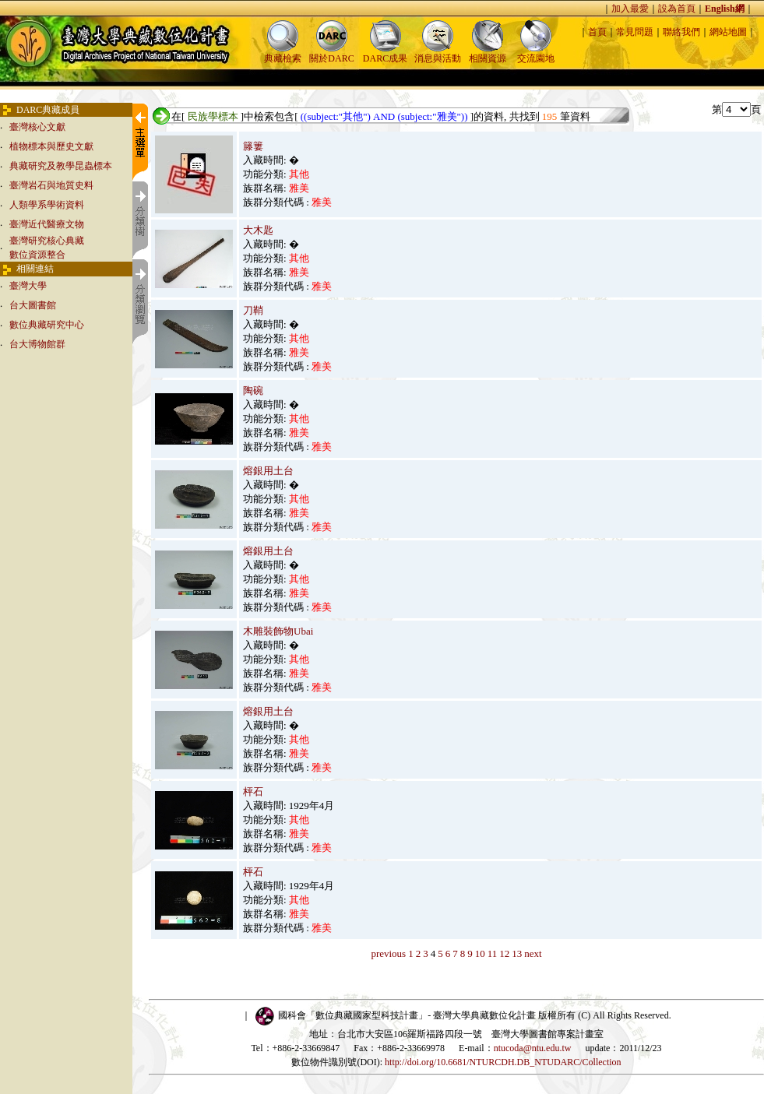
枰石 (253, 791)
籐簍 (253, 146)
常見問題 (634, 31)
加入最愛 (630, 8)
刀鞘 (253, 310)
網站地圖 (728, 31)
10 (480, 953)
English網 (725, 8)
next (532, 953)
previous (388, 953)
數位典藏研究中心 (46, 324)
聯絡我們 (681, 31)
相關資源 (487, 53)
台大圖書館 (32, 305)
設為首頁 (676, 8)
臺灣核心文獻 (37, 126)
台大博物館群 (37, 344)
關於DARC (331, 53)
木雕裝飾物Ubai (278, 631)
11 (493, 953)
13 (517, 953)
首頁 (597, 31)
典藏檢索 (282, 53)
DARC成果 (385, 53)
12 (504, 953)
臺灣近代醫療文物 (46, 224)
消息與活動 (437, 53)
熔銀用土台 (268, 471)
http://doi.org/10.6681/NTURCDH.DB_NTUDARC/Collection (503, 1062)
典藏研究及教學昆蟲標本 (60, 165)
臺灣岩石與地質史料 (51, 185)
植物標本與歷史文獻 (51, 146)
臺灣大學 (28, 285)
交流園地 (536, 53)
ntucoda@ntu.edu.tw (533, 1048)
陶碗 (253, 390)
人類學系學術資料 (46, 204)
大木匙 (258, 230)
